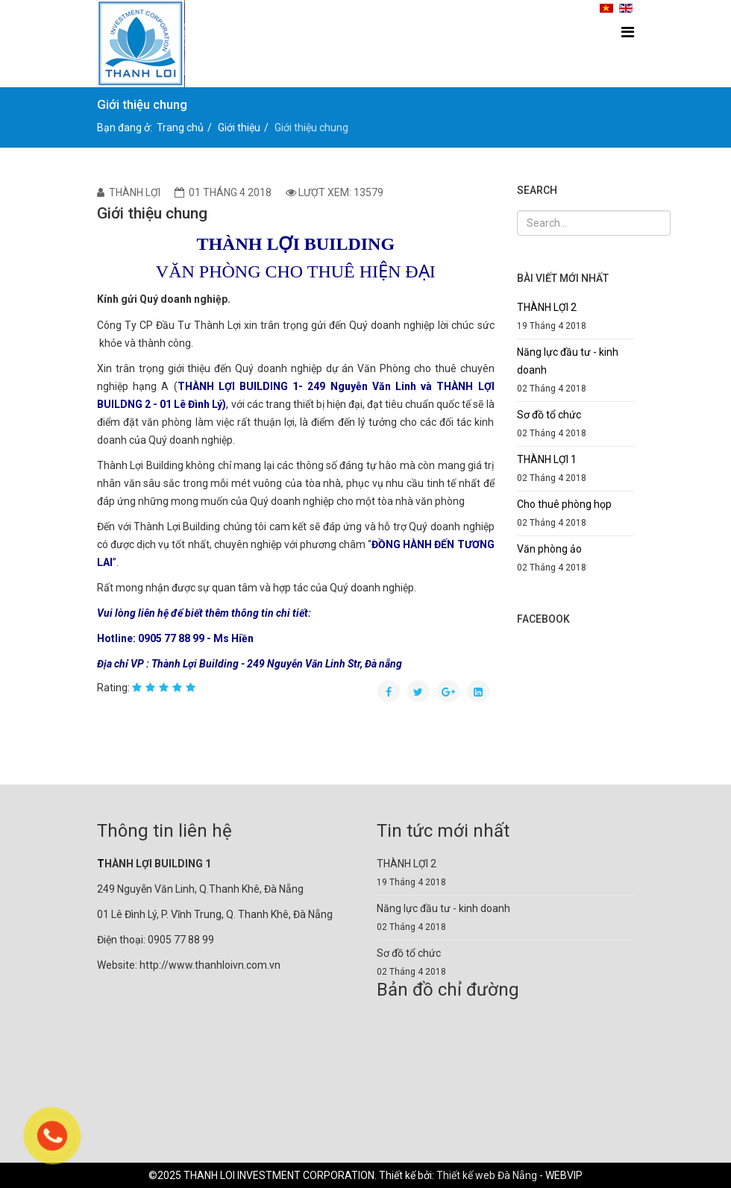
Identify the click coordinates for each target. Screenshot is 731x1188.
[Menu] (627, 32)
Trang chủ (180, 127)
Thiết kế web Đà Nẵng (486, 1175)
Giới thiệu (239, 127)
